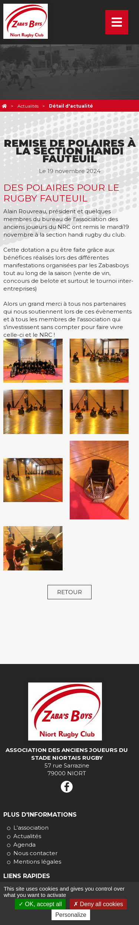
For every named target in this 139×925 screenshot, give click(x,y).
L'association (31, 827)
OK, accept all (40, 904)
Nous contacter (35, 853)
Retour (69, 592)
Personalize (70, 915)
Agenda (24, 844)
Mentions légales (37, 861)
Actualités (27, 836)
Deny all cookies (98, 904)
